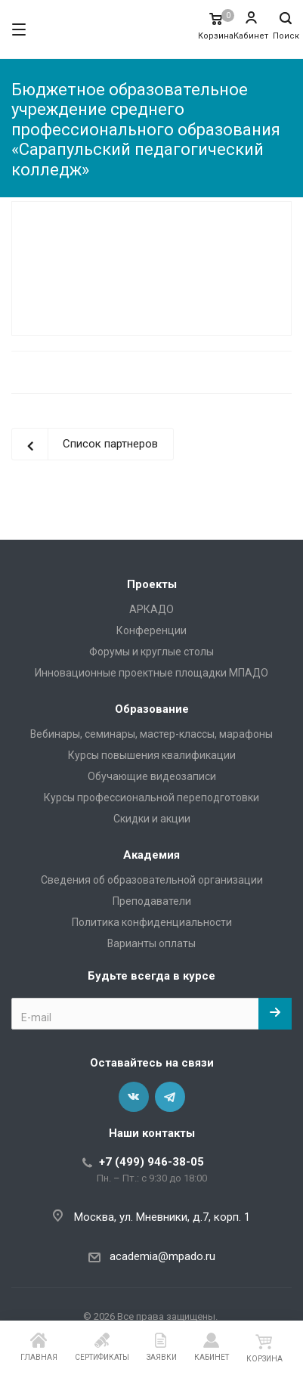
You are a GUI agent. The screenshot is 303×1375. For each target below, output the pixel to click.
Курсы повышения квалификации (152, 755)
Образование (152, 709)
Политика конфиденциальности (152, 922)
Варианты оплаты (151, 943)
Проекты (152, 584)
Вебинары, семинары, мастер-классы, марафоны (151, 734)
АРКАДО (151, 609)
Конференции (151, 630)
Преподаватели (152, 901)
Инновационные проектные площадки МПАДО (151, 673)
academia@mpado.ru (162, 1256)
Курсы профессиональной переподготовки (151, 797)
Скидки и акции (151, 819)
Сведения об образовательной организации (152, 880)
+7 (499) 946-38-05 (151, 1162)
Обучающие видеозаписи (152, 776)
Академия (151, 855)
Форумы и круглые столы (151, 652)
